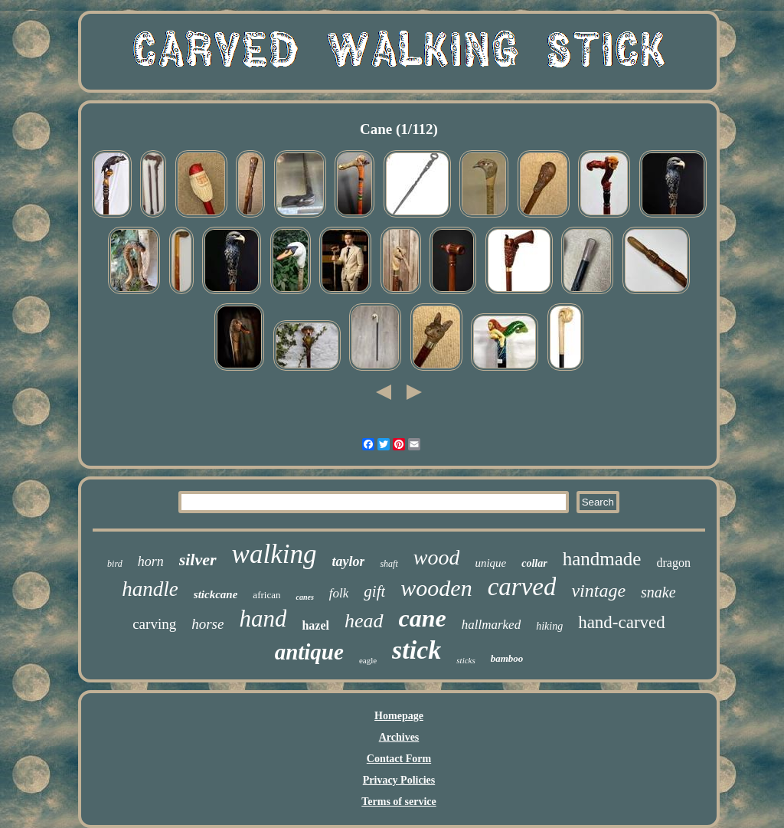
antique (309, 652)
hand (262, 618)
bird (114, 563)
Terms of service (398, 801)
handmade (602, 558)
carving (154, 624)
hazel (315, 625)
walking (274, 554)
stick (416, 650)
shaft (388, 563)
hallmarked (491, 624)
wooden (436, 588)
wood (436, 557)
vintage (598, 591)
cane (422, 618)
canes (304, 597)
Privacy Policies (399, 780)
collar (534, 563)
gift (374, 591)
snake (658, 592)
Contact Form (399, 758)
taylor (348, 561)
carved (522, 587)
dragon (673, 562)
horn (151, 561)
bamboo (507, 658)
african (266, 595)
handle (150, 589)
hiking (549, 626)
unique (490, 563)
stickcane (216, 594)
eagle (368, 660)
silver (198, 559)
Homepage (398, 716)
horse (207, 624)
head (364, 621)
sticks (465, 660)
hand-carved (621, 622)
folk (339, 593)
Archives (399, 737)
